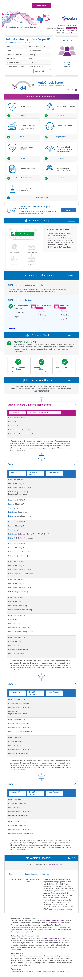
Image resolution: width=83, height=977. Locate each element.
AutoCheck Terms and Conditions (56, 920)
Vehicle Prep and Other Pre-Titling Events (29, 404)
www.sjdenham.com (71, 33)
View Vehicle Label (42, 71)
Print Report (41, 6)
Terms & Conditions (38, 214)
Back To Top (72, 221)
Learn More (68, 210)
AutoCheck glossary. (55, 864)
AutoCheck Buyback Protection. (56, 938)
